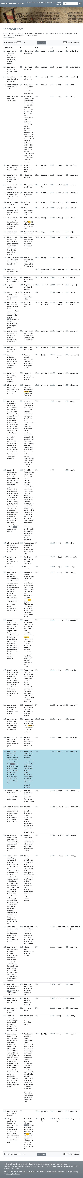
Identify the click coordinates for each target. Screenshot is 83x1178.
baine (9, 768)
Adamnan (10, 67)
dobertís (27, 1097)
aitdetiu (26, 739)
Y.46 (5, 1008)
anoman (26, 832)
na (28, 220)
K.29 (67, 557)
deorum (10, 574)
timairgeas (27, 933)
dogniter (10, 631)
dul (10, 299)
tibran (26, 1070)
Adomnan (27, 67)
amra (13, 450)
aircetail (10, 809)
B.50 (21, 1015)
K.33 (67, 670)
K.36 (67, 737)
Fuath (12, 414)
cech (8, 89)
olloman (10, 817)
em (30, 363)
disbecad (10, 443)
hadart (9, 966)
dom (15, 302)
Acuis (9, 202)
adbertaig (60, 270)
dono (11, 431)
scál (15, 331)
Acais (26, 202)
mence (26, 525)
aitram (43, 193)
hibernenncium (29, 576)
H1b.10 (52, 202)
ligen (13, 433)
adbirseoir (10, 274)
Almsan (9, 385)
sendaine (10, 241)
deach (9, 877)
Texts (33, 2)
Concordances (41, 2)
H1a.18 (37, 302)
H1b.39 (52, 806)
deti (8, 739)
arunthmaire (27, 337)
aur (13, 375)
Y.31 (5, 572)
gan (16, 781)
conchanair (27, 527)
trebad (9, 1012)
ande (43, 237)
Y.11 (5, 208)
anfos (31, 218)
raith (10, 1066)
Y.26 (5, 401)
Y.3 (4, 77)
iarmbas (31, 628)
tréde (28, 470)
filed (14, 906)
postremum (28, 662)
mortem (13, 422)
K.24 (67, 373)
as (10, 167)
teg (32, 730)
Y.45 (5, 998)
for (16, 452)
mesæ (15, 1000)
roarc (13, 476)
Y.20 (5, 302)
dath (16, 760)
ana (8, 585)
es (14, 165)
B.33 (21, 572)
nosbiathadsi (28, 583)
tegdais (9, 379)
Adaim (9, 73)
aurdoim (27, 375)
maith (9, 502)
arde (16, 966)
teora (9, 1127)
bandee (30, 676)
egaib (9, 643)
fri (11, 87)
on (15, 57)
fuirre (14, 730)
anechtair (10, 382)
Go (80, 3)
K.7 (67, 175)
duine (13, 628)
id (29, 193)
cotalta (9, 972)
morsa (31, 1063)
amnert (9, 368)
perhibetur (27, 128)
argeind (26, 495)
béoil (25, 944)
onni (8, 99)
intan (25, 795)
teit (11, 264)
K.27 (67, 470)
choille (26, 1074)
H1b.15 (52, 257)
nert (13, 365)
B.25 (21, 347)
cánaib (26, 1042)
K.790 (67, 719)
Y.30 (5, 567)
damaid (31, 1047)
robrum (9, 53)
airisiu (32, 719)
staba (15, 1034)
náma (26, 537)
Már (8, 1142)
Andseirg (27, 277)
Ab (8, 543)
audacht (59, 791)
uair (11, 626)
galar (15, 933)
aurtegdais (27, 377)
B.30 (21, 543)
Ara (8, 984)
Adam (9, 51)
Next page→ (41, 43)
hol (8, 1072)
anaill (25, 732)
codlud (9, 955)
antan (9, 795)
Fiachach (15, 1066)
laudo (12, 652)
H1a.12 (37, 231)
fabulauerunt (28, 604)
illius (13, 1070)
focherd (26, 266)
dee (25, 115)
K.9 (67, 192)
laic (18, 493)
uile (16, 711)
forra (9, 1085)
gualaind (10, 179)
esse (16, 687)
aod (14, 676)
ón (9, 260)
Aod (8, 670)
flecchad (15, 481)
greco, (14, 604)
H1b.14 (52, 237)
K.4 (67, 84)
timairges (10, 933)
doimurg (11, 321)
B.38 (21, 719)
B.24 (21, 355)
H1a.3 (36, 77)
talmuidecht (11, 59)
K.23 (67, 355)
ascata (13, 333)
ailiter (9, 887)
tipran (16, 1059)
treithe (12, 1123)
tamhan (9, 64)
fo (8, 1061)
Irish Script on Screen (13, 1174)
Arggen (13, 491)
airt (32, 103)
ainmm (26, 809)
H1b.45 (52, 998)
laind (8, 212)
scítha (26, 1087)
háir (30, 864)
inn (16, 674)
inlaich (32, 337)
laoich (9, 342)
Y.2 (4, 67)
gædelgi (26, 359)
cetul (9, 514)
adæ (12, 949)
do (33, 224)
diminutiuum (11, 437)
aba (15, 549)
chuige (9, 848)
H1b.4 (52, 84)
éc (16, 639)
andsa (26, 279)
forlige (26, 155)
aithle (59, 998)
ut (15, 596)
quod (9, 195)
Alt (25, 567)
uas (16, 175)
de (14, 222)
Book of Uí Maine (28, 1172)
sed (11, 222)
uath (16, 791)
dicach (28, 870)
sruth (15, 844)
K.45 (67, 998)
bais (14, 766)
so (18, 864)
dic (31, 766)
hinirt (31, 751)
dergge (9, 774)
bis (12, 252)
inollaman (30, 826)
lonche (16, 1063)
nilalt (27, 894)
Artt (8, 401)
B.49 (21, 998)
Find (8, 414)
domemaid (10, 426)
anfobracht (61, 927)
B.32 (21, 567)
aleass (26, 1138)
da (8, 527)
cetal (9, 523)
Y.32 (5, 620)
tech (8, 723)
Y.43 (5, 947)
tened (15, 683)
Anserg (9, 277)
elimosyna (29, 389)
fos (8, 222)
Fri (31, 1082)
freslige (14, 972)
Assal (9, 1131)
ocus (29, 134)
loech (12, 523)
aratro (26, 1010)
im (8, 1066)
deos (16, 581)
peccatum (10, 315)
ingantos (10, 351)
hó (31, 986)
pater (9, 551)
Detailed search (59, 3)
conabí (30, 935)
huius (28, 660)
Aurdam (10, 373)
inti (26, 220)
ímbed (29, 589)
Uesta (15, 680)
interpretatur (11, 608)
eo (18, 193)
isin (14, 755)
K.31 (67, 572)
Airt (17, 414)
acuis (43, 202)
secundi (9, 837)
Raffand (13, 1055)
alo (15, 195)
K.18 (67, 285)
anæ (32, 587)
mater (14, 572)
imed (9, 587)
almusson (29, 393)
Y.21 (5, 331)
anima (16, 1111)
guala (9, 181)
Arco (9, 302)
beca (25, 1036)
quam (9, 979)
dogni (12, 860)
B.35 (21, 620)
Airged (26, 285)
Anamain (10, 807)
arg (8, 483)
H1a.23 (37, 385)
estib (29, 1087)
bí (17, 993)
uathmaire (10, 340)
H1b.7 (52, 175)
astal (58, 293)
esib (14, 1074)
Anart (9, 751)
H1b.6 (52, 165)
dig (25, 766)
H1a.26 (37, 1034)
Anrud (9, 835)
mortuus (27, 787)
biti (13, 452)
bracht (9, 939)
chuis (12, 204)
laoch (13, 497)
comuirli (9, 1020)
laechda (27, 335)
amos (43, 218)
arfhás (30, 988)
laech (16, 483)
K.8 (67, 185)
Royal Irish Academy (56, 1172)
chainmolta (14, 842)
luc (17, 224)
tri (27, 732)
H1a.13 (37, 237)
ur (15, 373)
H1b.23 (52, 355)
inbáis (26, 772)
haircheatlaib (28, 889)
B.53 (21, 1119)
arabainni (27, 774)
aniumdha (27, 953)
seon (8, 896)
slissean (26, 297)
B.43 (21, 835)
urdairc (13, 508)
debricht (11, 875)
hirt (26, 753)
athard (26, 949)
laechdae (10, 489)
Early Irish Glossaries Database (12, 3)
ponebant (10, 244)
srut (17, 840)
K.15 (67, 257)
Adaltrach (27, 185)
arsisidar (15, 727)
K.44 (67, 984)
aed (31, 702)
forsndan (15, 1057)
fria (17, 883)
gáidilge (10, 359)
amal (25, 760)
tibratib (31, 1093)
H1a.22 (37, 373)
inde (27, 145)
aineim (9, 365)
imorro (26, 1091)
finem (14, 319)
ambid (29, 1068)
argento (10, 287)
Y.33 (5, 670)
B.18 (21, 285)
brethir (11, 197)
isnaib (15, 1038)
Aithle (9, 998)
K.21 (67, 331)
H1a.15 (37, 269)
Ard (8, 96)
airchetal (10, 512)
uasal (25, 93)
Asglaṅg (10, 175)
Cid (8, 894)
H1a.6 (36, 84)
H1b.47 (52, 1015)
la (12, 744)
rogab (26, 361)
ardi (17, 976)
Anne (26, 237)
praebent (10, 1026)
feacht (11, 793)
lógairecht (27, 658)
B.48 (21, 984)
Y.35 (5, 719)
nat (13, 220)
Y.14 (5, 237)
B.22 (21, 292)
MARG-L (26, 637)
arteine (26, 141)
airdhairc (29, 514)
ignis (8, 689)
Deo (10, 309)
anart (17, 764)
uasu (30, 1091)
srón (16, 281)
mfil (25, 1068)
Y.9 (4, 192)
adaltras (10, 189)
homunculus (11, 69)
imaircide (10, 672)
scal (28, 339)
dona (9, 913)
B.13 (21, 217)
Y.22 (5, 347)
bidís (28, 1036)
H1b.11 (52, 208)
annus (14, 248)
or (14, 719)
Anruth (26, 835)
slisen (10, 295)
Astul (9, 293)
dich (11, 762)
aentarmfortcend (13, 870)
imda (14, 979)
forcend (11, 873)
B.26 (21, 373)
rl (7, 1140)
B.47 (21, 947)
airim (15, 234)
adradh (72, 77)
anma (15, 71)
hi (11, 1057)
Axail (9, 1016)
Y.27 (5, 470)
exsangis (14, 777)
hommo (9, 55)
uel (25, 53)
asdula (26, 295)
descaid (14, 970)
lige (32, 136)
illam (8, 687)
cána (25, 1101)
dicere (26, 126)
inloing (14, 819)
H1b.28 (52, 543)
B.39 (21, 737)
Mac (27, 1055)
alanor (28, 730)
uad (8, 844)
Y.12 (5, 217)
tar (13, 848)
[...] (48, 51)
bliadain (9, 254)
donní (31, 641)
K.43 (67, 947)
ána (25, 1049)
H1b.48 (52, 1034)
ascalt (59, 165)
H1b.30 (52, 567)
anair (9, 862)
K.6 (67, 165)
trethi (30, 1138)
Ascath (9, 331)
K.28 (67, 543)
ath (14, 998)
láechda (9, 335)
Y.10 (5, 202)
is (14, 197)
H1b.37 (52, 751)
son (12, 387)
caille (11, 1063)
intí (31, 654)
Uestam (13, 685)
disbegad (10, 71)
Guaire (26, 147)
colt (12, 167)
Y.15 (5, 257)
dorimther (10, 953)
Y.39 (5, 806)
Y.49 (5, 1111)
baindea (10, 474)
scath (9, 344)
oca (12, 499)
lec (30, 136)
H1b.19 (52, 292)
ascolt (26, 169)
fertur (14, 598)
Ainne (9, 237)
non (15, 650)
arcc (16, 472)
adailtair (44, 185)
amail (25, 339)
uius (17, 647)
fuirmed (10, 906)
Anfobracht (11, 927)
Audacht (10, 791)
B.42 (21, 806)
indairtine (27, 153)
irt (8, 753)
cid (17, 672)
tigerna (12, 226)
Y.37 (5, 751)
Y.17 (5, 277)
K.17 (67, 277)
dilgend (9, 713)
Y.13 (5, 231)
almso (43, 385)
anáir (25, 864)
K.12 (67, 217)
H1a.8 (36, 202)
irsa (58, 719)
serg (10, 279)
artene (9, 439)
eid (8, 1002)
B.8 (21, 185)
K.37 (67, 751)
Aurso (9, 719)
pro (17, 244)
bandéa (14, 678)
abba (28, 551)
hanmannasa (28, 885)
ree (15, 864)
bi (30, 220)
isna (31, 1040)
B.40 (21, 751)
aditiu (9, 744)
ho (28, 224)
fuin (12, 302)
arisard (25, 395)
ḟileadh (28, 881)
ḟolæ (8, 1000)
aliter (16, 315)
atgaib (9, 1121)
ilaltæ (9, 917)
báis (31, 768)
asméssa (27, 1002)
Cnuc (9, 1055)
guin (8, 504)
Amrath (26, 620)
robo (9, 579)
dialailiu (9, 228)
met (16, 811)
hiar (14, 866)
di (16, 721)
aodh (72, 670)
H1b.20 (52, 302)
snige (17, 478)
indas (11, 1002)
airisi (8, 727)
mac (25, 758)
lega (10, 1140)
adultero (27, 177)
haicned (9, 921)
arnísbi (29, 779)
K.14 (67, 237)
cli (15, 860)
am (14, 218)
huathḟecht (27, 793)
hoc (30, 557)
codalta (9, 968)
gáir (32, 1072)
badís (25, 1053)
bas (8, 764)
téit (29, 795)
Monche (13, 1068)
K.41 (67, 855)
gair (8, 1063)
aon (10, 866)
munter (9, 645)
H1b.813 (52, 719)
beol (14, 935)
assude (15, 297)
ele (17, 744)
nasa (12, 281)
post (14, 313)
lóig (10, 813)
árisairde (27, 951)
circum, (9, 246)
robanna (26, 481)
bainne (27, 474)
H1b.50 (52, 1119)
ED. (29, 222)
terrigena (10, 57)
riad (8, 87)
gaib (16, 220)
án (15, 809)
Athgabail (10, 1119)
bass (12, 960)
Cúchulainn (27, 122)
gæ (31, 297)
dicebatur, (10, 561)
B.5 (21, 165)
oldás (32, 951)
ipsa (8, 680)
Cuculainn (14, 420)
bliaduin (10, 250)
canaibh (9, 1040)
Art (25, 96)
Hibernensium (11, 576)
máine (26, 848)
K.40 (67, 835)
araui (25, 986)
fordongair (27, 99)
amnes (9, 707)
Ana (8, 572)
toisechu (27, 1123)
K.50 (67, 1119)
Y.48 (5, 1034)
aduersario (10, 272)
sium (16, 1020)
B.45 (21, 926)
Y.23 (5, 355)
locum (11, 224)
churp (12, 937)
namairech (27, 1144)
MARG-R (26, 391)
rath (29, 624)
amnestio (10, 711)
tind (14, 212)
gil (12, 1061)
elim (8, 387)
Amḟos (26, 218)
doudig (27, 768)
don (14, 495)
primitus (10, 559)
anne (58, 237)
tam (8, 652)
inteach (30, 723)
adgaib (26, 1136)
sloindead (29, 892)
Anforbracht (28, 927)
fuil (8, 783)
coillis (9, 101)
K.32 (67, 620)
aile (31, 746)
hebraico (27, 549)
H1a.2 (36, 67)
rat (13, 624)
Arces (9, 258)
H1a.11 (37, 208)
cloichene (10, 441)
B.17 (21, 277)
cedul (32, 521)
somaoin (10, 811)
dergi (28, 781)
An (8, 355)
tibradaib (10, 1080)
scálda (9, 337)
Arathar (10, 1008)
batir (13, 1049)
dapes (9, 610)
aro (11, 234)
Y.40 (5, 835)
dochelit (26, 149)
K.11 (67, 208)
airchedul (27, 518)
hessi (25, 626)
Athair (9, 557)
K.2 (67, 67)
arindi (16, 1119)
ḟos (16, 218)
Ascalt (9, 165)
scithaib (9, 1074)
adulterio (10, 187)
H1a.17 (37, 285)
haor (14, 889)
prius (9, 746)
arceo (17, 258)
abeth (26, 504)
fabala (29, 695)
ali (32, 777)
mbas (9, 628)
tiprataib (10, 1038)
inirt (14, 751)
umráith (26, 1076)
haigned (26, 896)
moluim (9, 656)
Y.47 (5, 1015)
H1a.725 (37, 719)
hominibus (10, 1024)
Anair (9, 856)
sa (14, 911)
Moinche (26, 1080)
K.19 (67, 292)
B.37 (21, 705)
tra (11, 1072)
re (8, 988)
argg (16, 512)
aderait (13, 600)
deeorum (27, 574)
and (14, 774)
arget (59, 285)
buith (9, 499)
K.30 (67, 567)
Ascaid (26, 331)
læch (28, 502)
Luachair (10, 593)
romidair (10, 908)
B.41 (21, 790)
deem (29, 691)
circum (29, 244)
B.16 (21, 257)
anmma (26, 674)
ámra (27, 151)
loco (16, 222)
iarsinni (9, 220)
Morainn (15, 758)
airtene (9, 452)
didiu (16, 579)
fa (15, 250)
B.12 (21, 208)
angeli (26, 1020)
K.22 (67, 347)
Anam (9, 1111)
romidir (15, 921)
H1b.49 (52, 1111)
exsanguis (27, 785)
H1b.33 (52, 670)
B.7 (21, 84)
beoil (17, 939)
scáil (31, 331)
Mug (14, 1131)
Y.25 (5, 385)
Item (25, 120)
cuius (25, 139)
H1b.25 (52, 385)
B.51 (21, 1008)
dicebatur (27, 561)
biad (15, 169)
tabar (26, 624)
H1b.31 (52, 572)
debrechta (14, 885)
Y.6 (4, 165)
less (8, 1123)
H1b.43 (52, 947)
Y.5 (4, 96)
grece (26, 612)
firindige (10, 654)
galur (25, 935)
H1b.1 (52, 51)
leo (8, 923)
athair (59, 557)
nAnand (9, 591)
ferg (15, 279)
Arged (9, 285)
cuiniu (9, 506)
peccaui (9, 328)
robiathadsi (11, 581)
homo (32, 51)
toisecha (10, 1129)
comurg (13, 898)
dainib (16, 1072)
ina (17, 600)
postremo (10, 650)
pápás (28, 545)
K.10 (67, 202)
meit (27, 819)
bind (17, 1061)
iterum (9, 741)
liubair (26, 299)
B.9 (21, 175)
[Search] (70, 3)
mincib (9, 1051)
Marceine (27, 162)
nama (9, 529)
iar (13, 591)
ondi (16, 635)
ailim (8, 199)
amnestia (27, 711)
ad (8, 224)
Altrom (26, 193)
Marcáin (31, 155)
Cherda (26, 1057)
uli (32, 711)
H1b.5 (52, 96)
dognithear (27, 540)
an (15, 244)
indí (31, 264)
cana (10, 1087)
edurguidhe (11, 81)
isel (13, 995)
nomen (26, 815)
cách (30, 1136)
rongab (9, 361)
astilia (17, 293)
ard (12, 89)
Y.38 (5, 790)
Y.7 (4, 175)
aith (15, 737)
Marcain (12, 454)
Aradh (9, 85)
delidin (12, 674)
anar (72, 856)
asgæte (30, 333)
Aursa (26, 719)
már (25, 1148)
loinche (30, 1074)
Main (28, 758)
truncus (9, 62)
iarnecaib (27, 650)
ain (10, 1061)
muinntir (27, 654)
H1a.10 (37, 217)
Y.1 (4, 51)
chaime (12, 418)
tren (8, 214)
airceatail (10, 858)
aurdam (44, 373)
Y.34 (5, 705)
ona (14, 1113)
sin (16, 719)
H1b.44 (52, 984)
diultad (26, 357)
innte (31, 266)
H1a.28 (37, 1119)
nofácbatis (27, 1089)
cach (29, 89)
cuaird (31, 237)
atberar (29, 531)
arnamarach (13, 1138)
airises (26, 723)
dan (11, 815)
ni (15, 521)
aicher (43, 208)
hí (30, 1002)
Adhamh (73, 51)
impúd (29, 672)
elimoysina (10, 389)
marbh (13, 781)
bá (26, 1051)
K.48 (67, 1034)
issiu (31, 877)
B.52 (21, 1034)
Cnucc (28, 1059)
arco (8, 317)
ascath (43, 331)
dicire (9, 424)
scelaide (10, 602)
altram (59, 193)
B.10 (21, 202)
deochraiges (11, 883)
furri (32, 658)
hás (29, 753)
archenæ (10, 981)
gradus (15, 837)
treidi (12, 470)
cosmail (15, 768)
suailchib (10, 1115)
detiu (13, 739)
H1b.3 (52, 77)
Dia (8, 304)
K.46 (67, 1008)
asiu (10, 904)
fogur (29, 395)
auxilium (10, 1018)
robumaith (27, 579)
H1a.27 (37, 1111)
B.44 (21, 855)
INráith (26, 1063)
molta (9, 900)
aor (8, 889)
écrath (26, 647)
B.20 (21, 302)
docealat (13, 448)
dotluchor (10, 311)
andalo (9, 721)
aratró (9, 1010)
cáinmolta (27, 844)
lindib (9, 1047)
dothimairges (28, 262)
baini (16, 770)
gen (11, 495)
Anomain (27, 807)
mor (31, 149)
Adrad (9, 77)
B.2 (21, 67)
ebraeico (15, 547)
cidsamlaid (27, 868)
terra (14, 51)
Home (29, 2)
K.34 (67, 705)
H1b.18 (52, 285)
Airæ (25, 984)
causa (16, 202)
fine (30, 103)
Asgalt (26, 165)
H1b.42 (52, 926)
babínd (28, 1072)
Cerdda (9, 1053)
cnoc (14, 101)
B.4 (21, 77)
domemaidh (28, 130)
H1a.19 (37, 331)
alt (11, 902)
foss (25, 222)
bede (32, 153)
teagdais (10, 377)
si (12, 1078)
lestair (9, 1078)
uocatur (9, 941)
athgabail (10, 1136)
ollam (9, 821)
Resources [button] (50, 2)
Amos (9, 218)
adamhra (44, 347)
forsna (15, 1078)
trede (12, 401)
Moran (29, 755)
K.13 (67, 231)
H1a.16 (37, 277)
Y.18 (5, 285)
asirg (27, 931)
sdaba (30, 1034)
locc (30, 224)
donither (14, 529)
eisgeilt (26, 167)
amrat (9, 639)
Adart (9, 947)
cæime (26, 118)
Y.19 (5, 292)
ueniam (15, 307)
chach (15, 1030)
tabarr (9, 624)
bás (10, 753)
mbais (16, 949)
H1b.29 (52, 557)
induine (26, 797)
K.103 (67, 1111)
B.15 (21, 237)
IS (8, 521)
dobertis (10, 1076)
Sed (14, 647)
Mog (30, 1127)
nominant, (10, 596)
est (12, 195)
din (28, 487)
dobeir (13, 1020)
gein (8, 493)
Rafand (26, 1061)
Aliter (25, 635)
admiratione (11, 349)
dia (25, 107)
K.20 (67, 302)
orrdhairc (27, 523)
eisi (8, 626)
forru (31, 1097)
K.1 (67, 51)
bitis (13, 1036)
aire (10, 521)
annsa (16, 277)
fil (8, 1059)
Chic (16, 589)
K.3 (67, 77)
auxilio (26, 1018)
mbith (12, 1059)
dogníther (27, 633)
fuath (28, 111)
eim (14, 363)
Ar (8, 232)
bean (27, 512)
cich (27, 593)
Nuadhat (13, 1134)
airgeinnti (27, 287)
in (11, 493)
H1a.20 (37, 347)
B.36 (21, 670)
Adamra (10, 347)
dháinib (30, 1085)
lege (25, 1146)
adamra (59, 347)
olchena (26, 955)
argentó (26, 289)
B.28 (21, 96)
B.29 (21, 470)
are (16, 986)
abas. (11, 545)
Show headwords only (9, 37)
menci (9, 518)
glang (15, 179)
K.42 (67, 926)
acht (25, 224)
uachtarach (12, 988)
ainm (16, 441)
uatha (9, 799)
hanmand (10, 911)
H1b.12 (52, 217)
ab (14, 77)
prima (15, 326)
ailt (58, 567)
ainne (72, 237)
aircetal (9, 531)
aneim (26, 365)
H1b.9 (52, 192)
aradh (59, 85)
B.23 (21, 331)
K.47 (67, 1015)
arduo (16, 96)
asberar (9, 525)
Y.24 (5, 373)
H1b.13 (52, 231)
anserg (59, 277)
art (33, 99)
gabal (13, 1125)
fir (30, 117)
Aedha (9, 456)
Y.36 (5, 737)
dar (15, 624)
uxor (8, 491)
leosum (26, 900)
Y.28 (5, 543)
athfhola (27, 1000)
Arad (25, 85)
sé (18, 1136)
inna (32, 842)
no (17, 85)
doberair (27, 652)
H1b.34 (52, 705)
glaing (9, 177)
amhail (13, 342)
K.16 (67, 269)
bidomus (31, 635)
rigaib (9, 1082)
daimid (9, 1044)
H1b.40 (52, 835)
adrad (43, 77)
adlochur (14, 304)
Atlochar (27, 302)
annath (9, 363)
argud (9, 1049)
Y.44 (5, 984)
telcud (13, 964)
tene (13, 670)
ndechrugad (11, 919)
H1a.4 (36, 165)
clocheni (26, 143)
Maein (13, 760)
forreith (10, 864)
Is (16, 670)
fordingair (10, 403)
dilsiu (15, 900)
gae (16, 295)
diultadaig (10, 357)
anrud (59, 835)
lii (9, 770)
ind (14, 264)
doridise (30, 626)
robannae (10, 478)
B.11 (21, 192)
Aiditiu (9, 737)
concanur (14, 518)
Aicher (9, 208)
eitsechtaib (12, 881)
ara (31, 523)
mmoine (12, 846)
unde (31, 101)
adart (13, 974)
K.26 (67, 96)
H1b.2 (52, 67)
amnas (72, 705)
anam (59, 1111)
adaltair (59, 185)
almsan (59, 385)
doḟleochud (27, 485)
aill (14, 723)
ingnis (29, 699)
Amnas (9, 705)
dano (11, 483)
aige (29, 504)
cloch (27, 137)
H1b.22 (52, 347)
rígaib (31, 1095)
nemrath (10, 622)
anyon (9, 604)
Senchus (15, 1140)
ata (12, 199)
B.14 (21, 231)
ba (13, 1047)
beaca (9, 1036)
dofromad (27, 1099)
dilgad (16, 311)
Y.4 (4, 84)
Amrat (9, 620)
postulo (9, 307)
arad (29, 87)
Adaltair (27, 175)
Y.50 (5, 1119)
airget (43, 285)
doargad (30, 1051)
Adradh (26, 77)
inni (8, 264)
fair (17, 416)
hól (25, 1085)
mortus (9, 779)
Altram (9, 193)
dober (13, 643)
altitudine (10, 569)
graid (15, 813)
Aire (25, 991)
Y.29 (5, 557)
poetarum (10, 840)
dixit (31, 145)
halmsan (10, 393)
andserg (44, 277)
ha (13, 87)
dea (14, 416)
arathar (59, 1008)
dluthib (15, 1040)
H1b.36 (52, 737)
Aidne (30, 147)
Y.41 (5, 855)
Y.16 (5, 269)
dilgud (26, 304)
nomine (9, 547)
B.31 (21, 557)
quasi (32, 285)
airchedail (27, 811)
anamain (14, 821)
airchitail (26, 877)
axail (58, 1016)
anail (25, 762)
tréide (29, 96)
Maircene (10, 458)
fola (15, 1002)
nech (14, 744)
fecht (15, 797)
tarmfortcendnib (12, 879)
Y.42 (5, 926)
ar (29, 115)
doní (28, 862)
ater (15, 557)
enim (15, 241)
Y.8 (4, 185)
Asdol (26, 293)
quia (8, 685)
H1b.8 (52, 185)
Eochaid (14, 412)
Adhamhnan (74, 67)
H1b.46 (52, 1008)
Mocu (16, 1051)
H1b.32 (52, 620)
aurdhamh (74, 373)
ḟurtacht (10, 1028)
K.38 (67, 790)
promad (16, 1085)
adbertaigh (45, 270)
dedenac (10, 658)
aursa (15, 725)
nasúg (30, 937)
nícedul (31, 529)
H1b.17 (52, 277)
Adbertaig (10, 270)
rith (14, 85)
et (12, 587)
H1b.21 (52, 331)
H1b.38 (52, 790)
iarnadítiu (27, 744)
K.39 (67, 806)
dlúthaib (26, 1044)
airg (13, 493)
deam (13, 687)
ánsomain (27, 813)
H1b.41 (52, 855)
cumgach (14, 260)
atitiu (59, 737)
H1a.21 (37, 355)
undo (28, 107)
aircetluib (14, 913)
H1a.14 (37, 257)
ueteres (9, 239)
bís (25, 931)
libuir (8, 297)
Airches (26, 258)
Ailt (8, 567)
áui (14, 984)
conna (9, 935)
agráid (26, 824)
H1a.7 (36, 185)
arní (25, 533)
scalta (31, 335)
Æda (25, 160)
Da (13, 589)
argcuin (26, 508)
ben (13, 506)
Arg (8, 470)
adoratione (11, 79)
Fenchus (31, 1146)
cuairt (15, 237)
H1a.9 (36, 192)
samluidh (13, 894)
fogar (12, 391)
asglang (44, 175)
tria (8, 674)
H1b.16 (52, 269)
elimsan (30, 387)
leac (10, 433)
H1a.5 (36, 175)
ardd (13, 993)
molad (14, 892)
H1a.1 (36, 51)
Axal (25, 1016)
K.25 (67, 385)
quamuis (10, 326)
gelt (16, 165)
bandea (9, 683)
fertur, (9, 691)
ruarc (25, 478)
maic (31, 158)
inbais (32, 801)
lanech (26, 746)
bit (8, 633)
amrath (26, 645)
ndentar (9, 647)
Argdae (9, 487)
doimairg (15, 262)
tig (33, 760)
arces (43, 258)
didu (13, 521)
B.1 (21, 51)
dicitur (26, 103)
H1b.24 (52, 373)
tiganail (9, 758)
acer (15, 210)
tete (13, 795)
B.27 (21, 385)
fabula (9, 598)
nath (14, 361)
